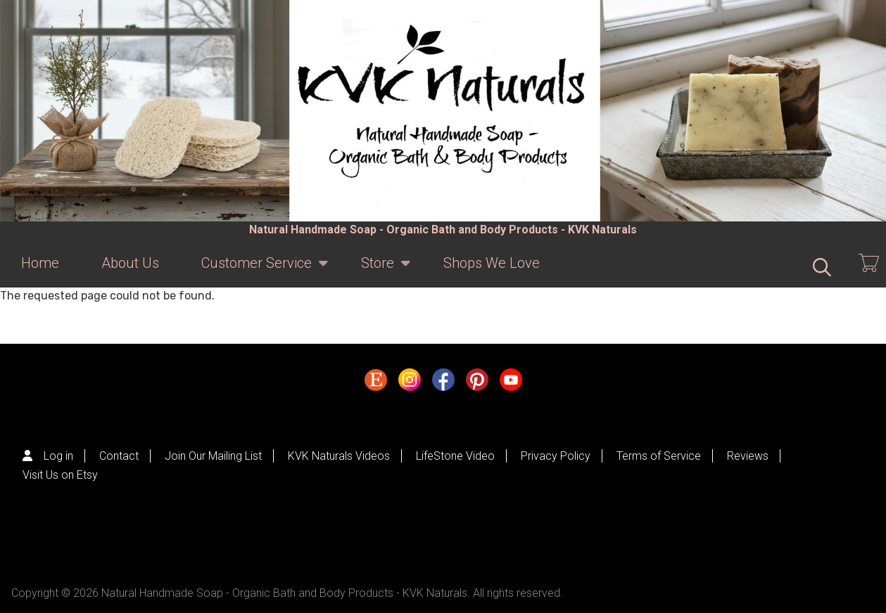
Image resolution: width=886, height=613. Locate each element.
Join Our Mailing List (213, 456)
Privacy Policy (555, 456)
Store (377, 271)
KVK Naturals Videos (339, 456)
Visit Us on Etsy (60, 475)
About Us (130, 262)
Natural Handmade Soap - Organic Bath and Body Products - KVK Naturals (443, 229)
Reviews (747, 456)
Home (40, 262)
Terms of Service (658, 456)
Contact (119, 456)
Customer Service (256, 271)
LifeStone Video (455, 456)
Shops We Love (491, 262)
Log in (58, 456)
